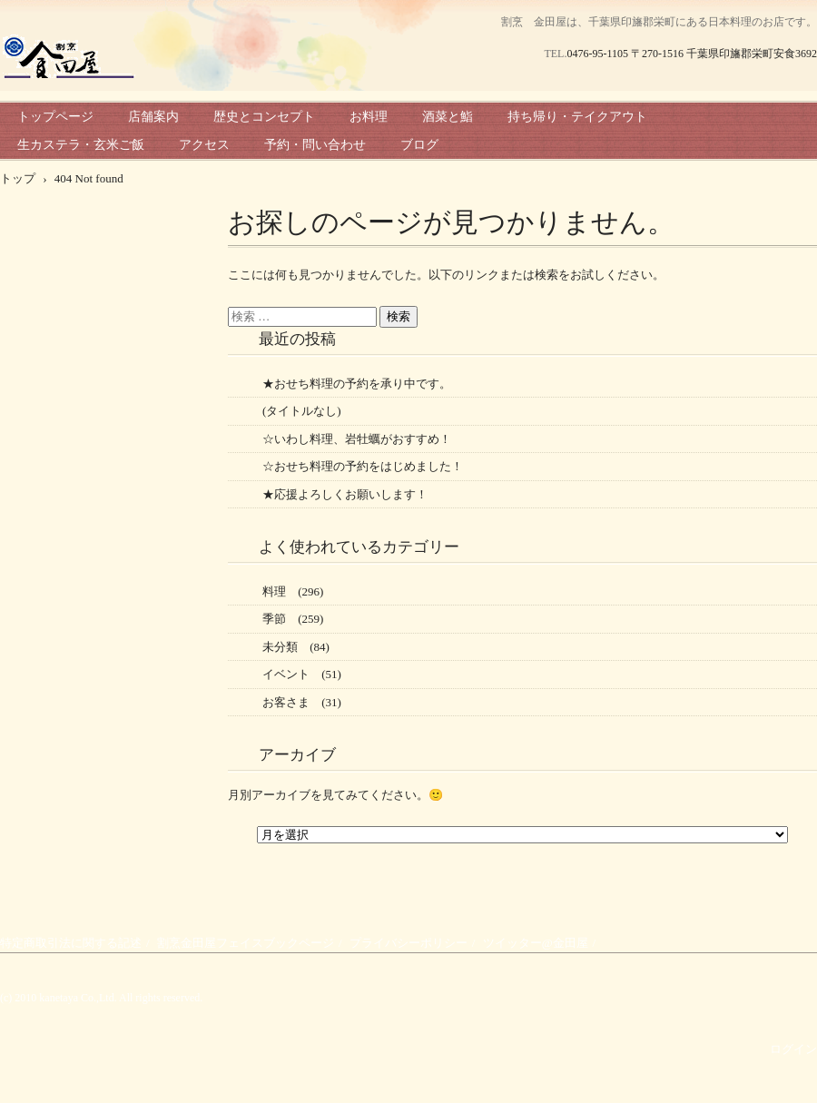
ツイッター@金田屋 (535, 943)
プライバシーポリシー (408, 943)
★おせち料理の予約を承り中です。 (356, 383)
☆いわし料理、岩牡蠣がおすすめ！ (356, 439)
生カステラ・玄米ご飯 (80, 145)
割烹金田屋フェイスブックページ (245, 943)
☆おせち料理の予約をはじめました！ (362, 466)
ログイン (793, 1049)
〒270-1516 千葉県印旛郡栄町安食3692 (724, 53)
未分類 (280, 647)
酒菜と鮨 (447, 116)
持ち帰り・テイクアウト (577, 116)
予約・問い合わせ (315, 145)
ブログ (419, 145)
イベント (286, 674)
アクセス (204, 145)
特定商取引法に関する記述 (71, 943)
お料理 (368, 116)
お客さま (286, 702)
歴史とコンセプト (264, 116)
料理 (274, 591)
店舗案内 (153, 116)
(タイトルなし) (301, 411)
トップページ (55, 116)
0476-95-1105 (597, 53)
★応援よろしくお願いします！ (345, 494)
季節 (274, 618)
